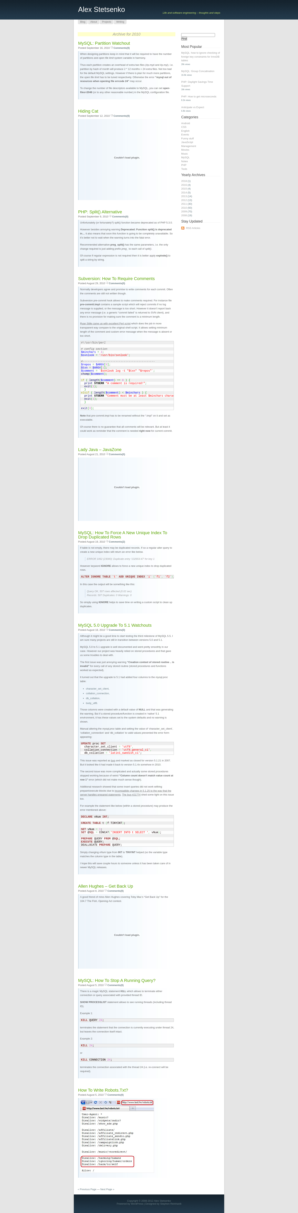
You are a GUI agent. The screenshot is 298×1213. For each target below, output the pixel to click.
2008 (184, 215)
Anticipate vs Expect (192, 107)
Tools (184, 168)
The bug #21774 (131, 794)
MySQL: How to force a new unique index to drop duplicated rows (122, 534)
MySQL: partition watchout (104, 43)
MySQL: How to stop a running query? (116, 980)
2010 (184, 207)
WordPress (137, 1203)
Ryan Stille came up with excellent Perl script (105, 323)
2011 (184, 203)
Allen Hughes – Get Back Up (105, 886)
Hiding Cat (88, 111)
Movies (185, 149)
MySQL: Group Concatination (197, 71)
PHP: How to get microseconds (198, 96)
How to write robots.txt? (103, 1090)
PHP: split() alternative (100, 211)
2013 (184, 196)
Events (185, 134)
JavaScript (187, 142)
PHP (183, 165)
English (185, 130)
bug (113, 760)
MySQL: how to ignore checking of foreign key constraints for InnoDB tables (200, 56)
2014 (184, 192)
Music (184, 153)
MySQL (185, 157)
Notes (184, 161)
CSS (183, 126)
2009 (184, 211)
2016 (184, 184)
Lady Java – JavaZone (99, 449)
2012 (184, 200)
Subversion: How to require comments (116, 278)
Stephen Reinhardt (170, 1203)
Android (185, 123)
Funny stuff (187, 138)
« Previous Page (87, 1189)
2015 (184, 188)
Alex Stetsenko (101, 9)
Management (188, 146)
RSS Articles (193, 228)
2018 (184, 181)
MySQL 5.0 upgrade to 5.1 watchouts (115, 625)
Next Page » (107, 1189)
